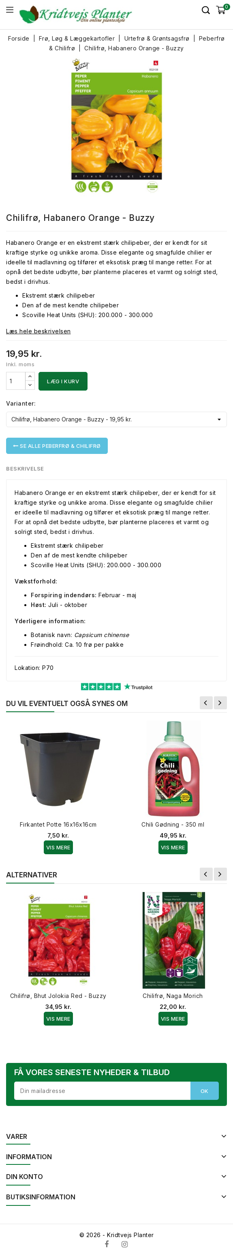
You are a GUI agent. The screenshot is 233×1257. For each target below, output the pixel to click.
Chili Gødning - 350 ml (172, 824)
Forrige (206, 702)
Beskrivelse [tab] (25, 468)
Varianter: (21, 403)
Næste (220, 702)
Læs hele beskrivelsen (38, 331)
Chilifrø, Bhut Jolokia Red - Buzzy (58, 995)
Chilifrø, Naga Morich (173, 995)
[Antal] (16, 381)
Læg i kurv (63, 381)
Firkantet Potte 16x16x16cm (58, 824)
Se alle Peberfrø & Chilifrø (57, 446)
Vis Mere (58, 847)
